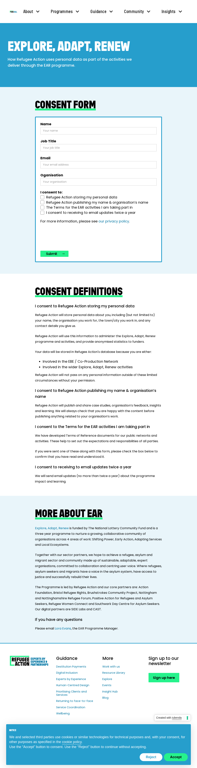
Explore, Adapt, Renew (52, 528)
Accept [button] (176, 757)
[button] (31, 11)
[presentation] (69, 237)
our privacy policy (113, 221)
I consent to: (51, 192)
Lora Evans (63, 628)
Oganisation (51, 175)
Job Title (48, 141)
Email (45, 158)
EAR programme (59, 65)
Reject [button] (151, 757)
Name (45, 124)
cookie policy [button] (72, 742)
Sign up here (164, 677)
